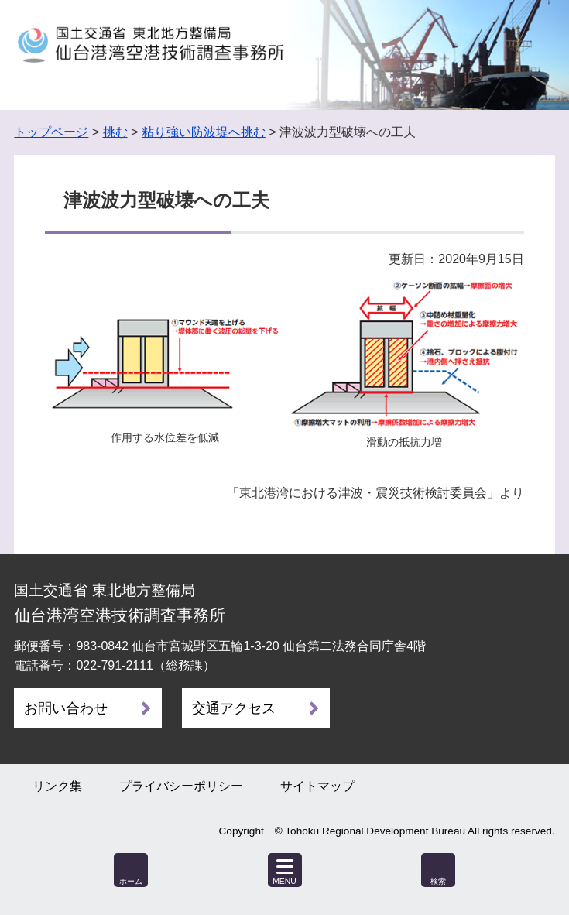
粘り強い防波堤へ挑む (204, 132)
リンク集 (57, 786)
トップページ (51, 132)
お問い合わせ (66, 708)
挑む (115, 132)
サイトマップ (317, 786)
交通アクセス (234, 708)
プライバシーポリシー (181, 786)
